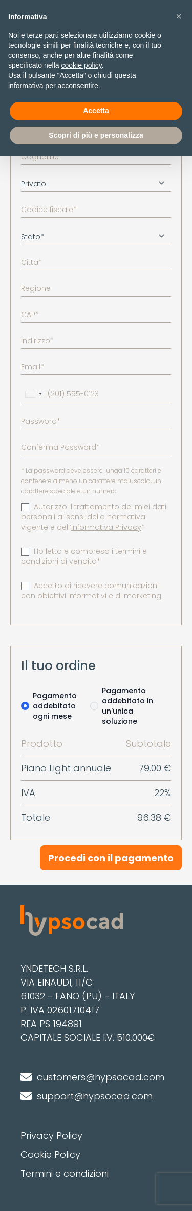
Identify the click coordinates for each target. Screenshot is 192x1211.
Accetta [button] (96, 111)
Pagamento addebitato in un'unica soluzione (127, 705)
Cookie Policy (50, 1154)
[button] (178, 16)
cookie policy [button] (81, 65)
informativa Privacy (106, 527)
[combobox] (33, 394)
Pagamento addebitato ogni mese (55, 706)
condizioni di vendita (59, 561)
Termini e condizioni (64, 1173)
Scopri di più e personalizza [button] (96, 135)
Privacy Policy (51, 1135)
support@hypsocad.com (95, 1096)
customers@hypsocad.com (100, 1077)
